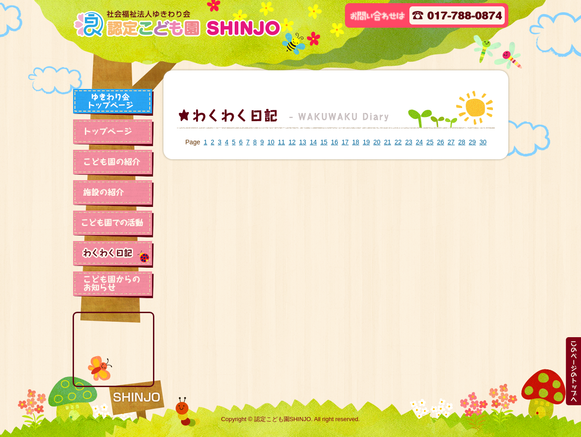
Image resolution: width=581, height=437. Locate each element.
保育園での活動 (113, 223)
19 (366, 142)
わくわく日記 (113, 254)
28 (461, 142)
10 (271, 142)
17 (345, 142)
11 (281, 142)
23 (409, 142)
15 (324, 142)
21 (387, 142)
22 (398, 142)
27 (451, 142)
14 (313, 142)
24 (419, 142)
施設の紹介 (113, 193)
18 (355, 142)
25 (429, 142)
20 (377, 142)
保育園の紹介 (113, 163)
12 (292, 142)
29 (472, 142)
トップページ (113, 132)
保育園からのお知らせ (113, 284)
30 (483, 142)
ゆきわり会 (113, 102)
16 (334, 142)
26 (440, 142)
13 (302, 142)
